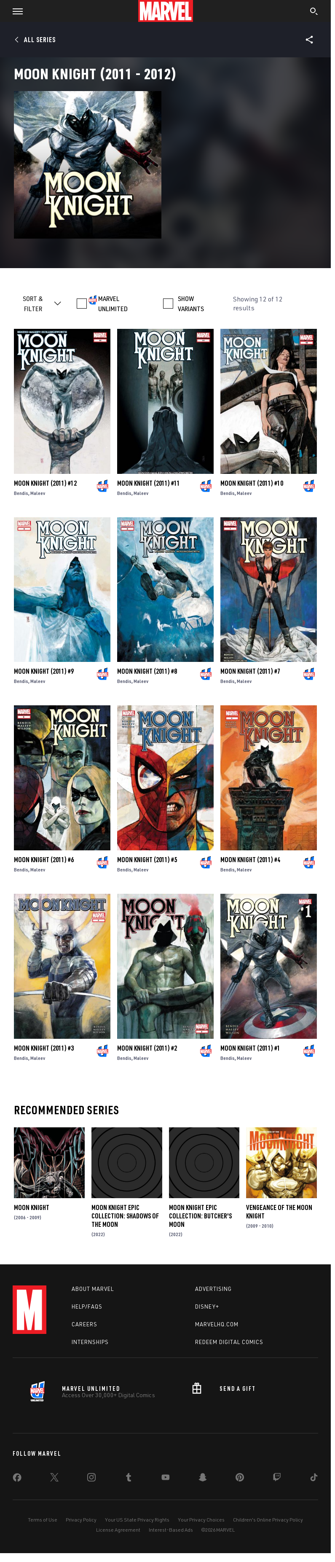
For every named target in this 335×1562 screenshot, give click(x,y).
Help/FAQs (87, 1306)
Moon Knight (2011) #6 (44, 859)
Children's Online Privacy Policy (268, 1519)
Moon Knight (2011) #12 (45, 483)
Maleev (37, 493)
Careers (84, 1324)
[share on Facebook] (17, 1479)
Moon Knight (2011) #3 (44, 1048)
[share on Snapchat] (202, 1479)
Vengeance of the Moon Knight (279, 1211)
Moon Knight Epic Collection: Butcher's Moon (200, 1216)
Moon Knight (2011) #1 (250, 1048)
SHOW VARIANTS (191, 303)
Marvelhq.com (217, 1324)
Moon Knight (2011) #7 (250, 671)
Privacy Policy (81, 1519)
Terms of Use (42, 1519)
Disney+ (207, 1306)
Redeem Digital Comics (229, 1342)
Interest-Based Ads (171, 1530)
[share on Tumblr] (128, 1479)
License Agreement (118, 1530)
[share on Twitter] (54, 1479)
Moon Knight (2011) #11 (148, 483)
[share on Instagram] (91, 1479)
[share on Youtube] (165, 1479)
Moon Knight (31, 1207)
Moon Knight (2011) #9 (44, 671)
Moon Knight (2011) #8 (147, 671)
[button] (14, 11)
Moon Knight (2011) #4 (250, 859)
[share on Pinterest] (240, 1479)
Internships (90, 1342)
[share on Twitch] (277, 1479)
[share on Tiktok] (314, 1479)
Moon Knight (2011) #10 (251, 483)
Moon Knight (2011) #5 (147, 859)
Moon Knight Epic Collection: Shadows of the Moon (125, 1216)
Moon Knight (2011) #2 (147, 1048)
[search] (314, 12)
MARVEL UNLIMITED (113, 303)
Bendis (21, 493)
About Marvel (93, 1288)
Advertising (213, 1288)
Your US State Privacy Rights (137, 1519)
